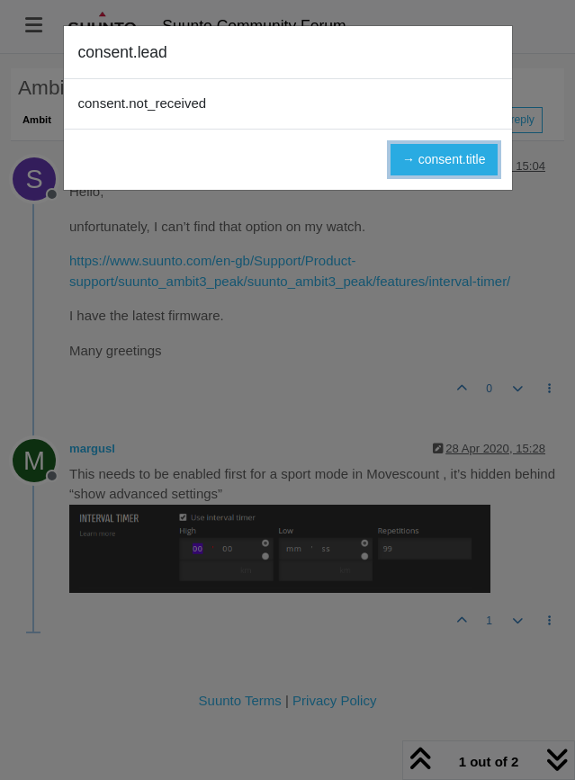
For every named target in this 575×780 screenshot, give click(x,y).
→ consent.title (444, 159)
